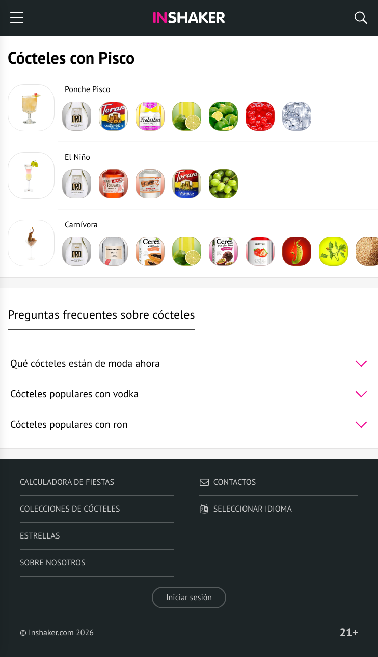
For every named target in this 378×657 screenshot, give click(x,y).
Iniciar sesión (189, 597)
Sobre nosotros (53, 563)
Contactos (227, 482)
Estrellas (40, 536)
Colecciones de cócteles (70, 509)
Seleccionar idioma (245, 509)
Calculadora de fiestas (67, 482)
